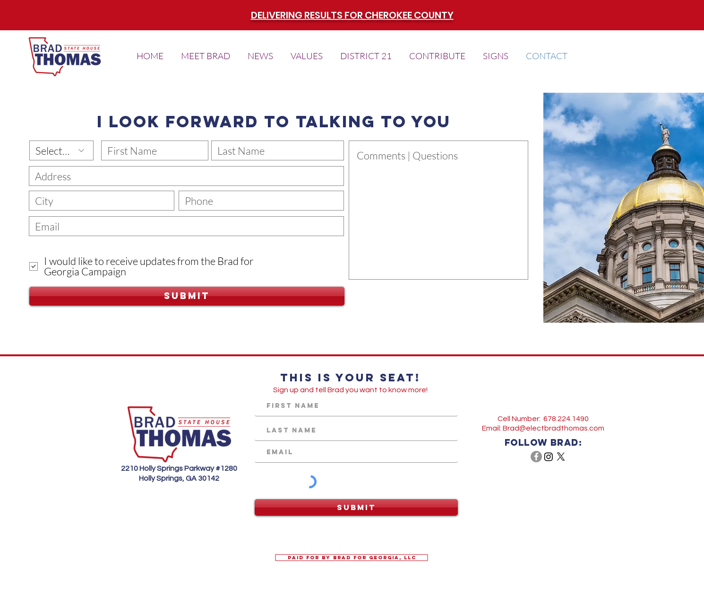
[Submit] (186, 296)
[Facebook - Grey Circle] (536, 456)
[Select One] (61, 150)
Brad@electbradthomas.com (553, 428)
